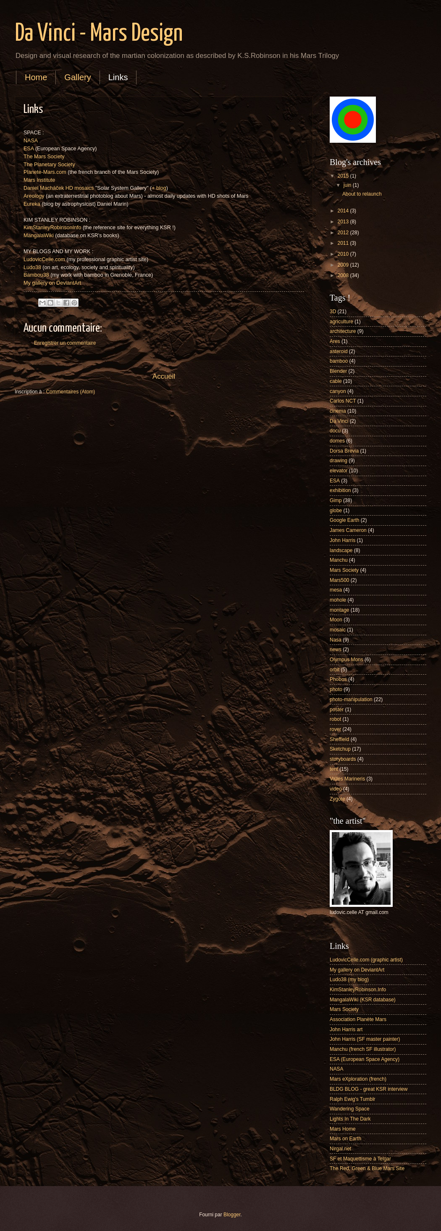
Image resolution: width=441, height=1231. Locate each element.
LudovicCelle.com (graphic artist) (366, 960)
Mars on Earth (345, 1139)
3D (333, 311)
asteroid (339, 351)
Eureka (32, 204)
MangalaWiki (39, 235)
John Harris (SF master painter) (365, 1039)
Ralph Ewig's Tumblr (352, 1099)
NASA (31, 141)
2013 (343, 222)
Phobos (338, 679)
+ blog (159, 188)
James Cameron (348, 530)
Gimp (336, 500)
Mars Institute (39, 180)
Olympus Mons (346, 660)
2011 (343, 243)
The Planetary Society (49, 165)
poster (337, 709)
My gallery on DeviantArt (52, 283)
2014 (343, 211)
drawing (338, 461)
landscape (341, 550)
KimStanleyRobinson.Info (358, 990)
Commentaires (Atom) (70, 392)
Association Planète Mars (358, 1019)
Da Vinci (339, 421)
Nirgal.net (340, 1149)
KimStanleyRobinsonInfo (52, 227)
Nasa (335, 640)
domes (337, 441)
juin (348, 185)
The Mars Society (44, 157)
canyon (338, 391)
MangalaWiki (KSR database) (363, 1000)
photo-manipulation (351, 699)
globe (336, 510)
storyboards (343, 759)
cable (336, 381)
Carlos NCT (343, 401)
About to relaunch (362, 194)
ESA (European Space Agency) (364, 1059)
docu (335, 431)
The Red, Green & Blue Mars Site (367, 1168)
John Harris (342, 540)
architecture (343, 331)
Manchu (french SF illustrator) (363, 1049)
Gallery (77, 77)
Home (36, 77)
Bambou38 (36, 275)
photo (336, 689)
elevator (339, 471)
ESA (29, 149)
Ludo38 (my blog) (349, 979)
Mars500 (339, 580)
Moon (336, 620)
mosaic (338, 630)
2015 (343, 176)
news (335, 649)
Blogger (232, 1215)
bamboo (339, 361)
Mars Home (343, 1129)
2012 (343, 233)
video (336, 789)
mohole (338, 600)
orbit (334, 670)
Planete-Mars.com (45, 172)
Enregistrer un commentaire (65, 343)
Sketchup (340, 749)
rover (335, 729)
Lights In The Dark (350, 1119)
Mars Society (344, 570)
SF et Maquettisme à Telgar (360, 1159)
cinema (338, 411)
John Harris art (346, 1029)
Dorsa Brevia (344, 451)
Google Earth (344, 520)
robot (335, 719)
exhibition (340, 490)
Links (118, 77)
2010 (343, 254)
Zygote (337, 799)
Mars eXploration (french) (358, 1079)
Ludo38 (32, 267)
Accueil (163, 376)
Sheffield (339, 739)
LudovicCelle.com (44, 259)
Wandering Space (350, 1109)
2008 (343, 275)
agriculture (341, 322)
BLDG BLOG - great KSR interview (368, 1089)
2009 (343, 265)
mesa (336, 590)
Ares (335, 341)
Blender (338, 371)
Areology (34, 196)
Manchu (339, 560)
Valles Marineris (347, 779)
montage (339, 610)
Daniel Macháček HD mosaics (59, 188)
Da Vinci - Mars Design (99, 34)
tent (334, 769)
